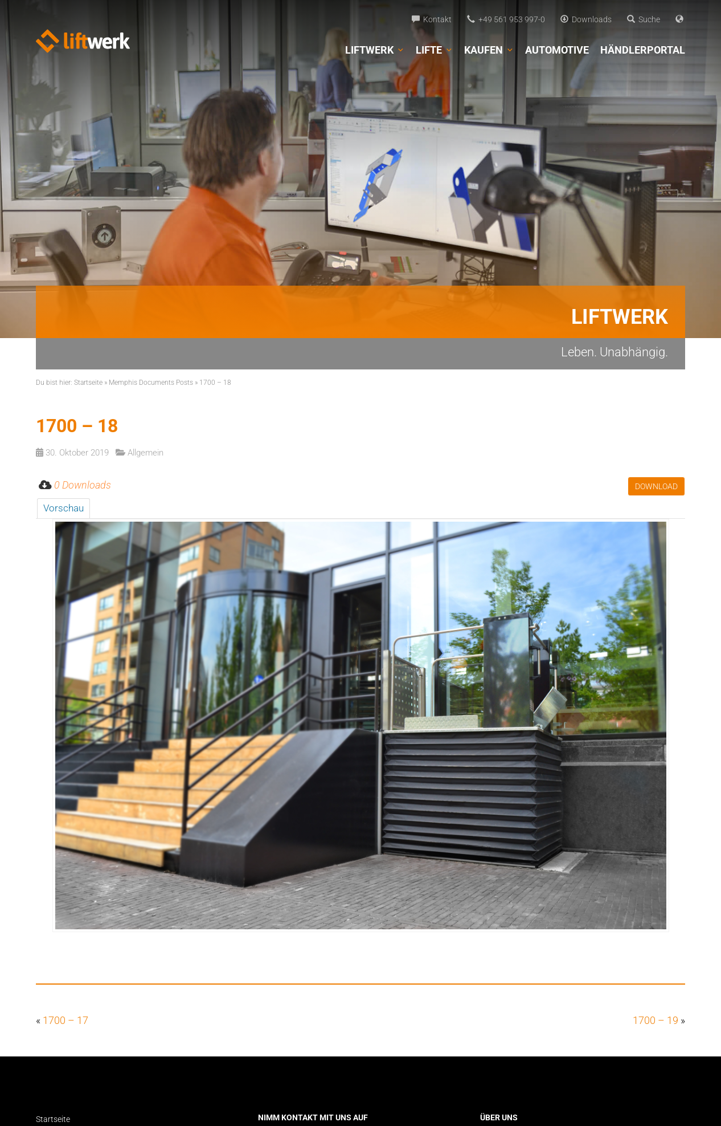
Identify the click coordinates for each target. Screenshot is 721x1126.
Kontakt (432, 19)
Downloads (586, 19)
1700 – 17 (65, 1020)
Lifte (434, 50)
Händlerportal (642, 50)
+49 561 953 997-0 (506, 19)
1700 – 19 (655, 1020)
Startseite (88, 383)
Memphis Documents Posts (151, 383)
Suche (643, 19)
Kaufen (489, 50)
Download (656, 486)
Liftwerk (374, 50)
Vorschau (63, 508)
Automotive (557, 50)
